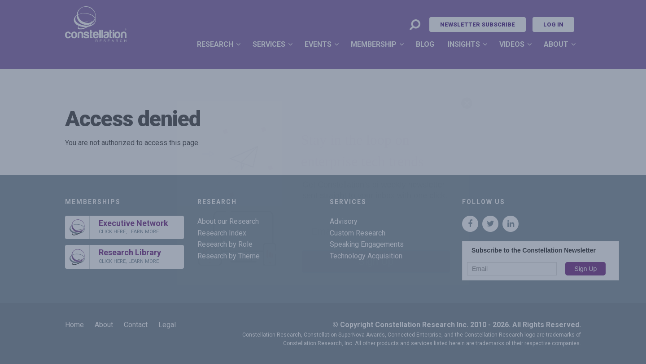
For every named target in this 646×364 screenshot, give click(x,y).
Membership (374, 44)
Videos (511, 44)
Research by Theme (228, 256)
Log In (553, 24)
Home (74, 324)
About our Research (228, 221)
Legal (167, 324)
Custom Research (357, 233)
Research (215, 44)
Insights (464, 44)
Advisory (344, 221)
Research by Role (225, 244)
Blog (425, 44)
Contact (136, 324)
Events (318, 44)
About (556, 44)
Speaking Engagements (367, 244)
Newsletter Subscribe (477, 24)
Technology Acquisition (366, 256)
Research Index (221, 233)
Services (269, 44)
